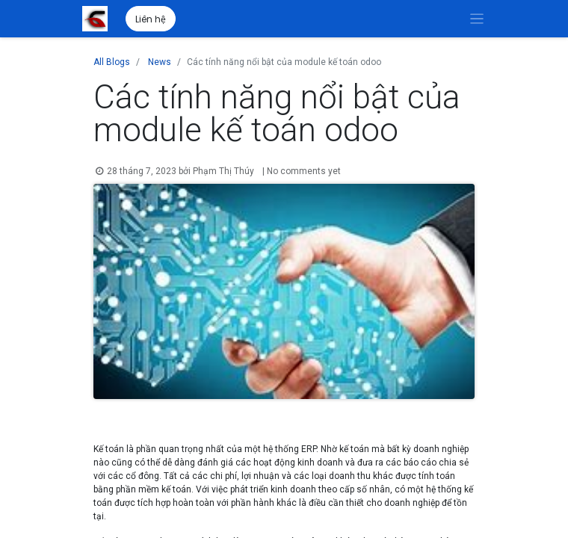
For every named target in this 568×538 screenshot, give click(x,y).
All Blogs (111, 62)
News (159, 62)
